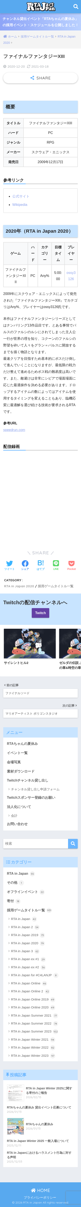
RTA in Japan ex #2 (28, 967)
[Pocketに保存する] (71, 566)
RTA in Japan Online (29, 983)
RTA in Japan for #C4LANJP (35, 975)
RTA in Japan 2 (25, 927)
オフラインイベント (26, 892)
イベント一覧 (17, 753)
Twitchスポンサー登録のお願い (31, 797)
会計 (14, 815)
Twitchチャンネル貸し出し (27, 780)
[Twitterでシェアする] (9, 566)
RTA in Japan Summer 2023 (34, 1031)
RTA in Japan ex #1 (28, 959)
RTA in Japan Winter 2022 (33, 1047)
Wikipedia (19, 204)
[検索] (73, 844)
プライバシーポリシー (40, 1197)
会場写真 (14, 762)
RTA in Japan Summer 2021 (34, 1015)
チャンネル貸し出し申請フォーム (35, 789)
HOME (40, 1190)
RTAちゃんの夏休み (22, 743)
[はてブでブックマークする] (40, 566)
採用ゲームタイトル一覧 (55, 586)
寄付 (14, 901)
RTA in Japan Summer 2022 (34, 1023)
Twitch (40, 613)
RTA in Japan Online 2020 (33, 1007)
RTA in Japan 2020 (19, 586)
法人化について (19, 807)
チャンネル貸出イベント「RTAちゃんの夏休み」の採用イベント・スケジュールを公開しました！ (41, 22)
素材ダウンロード (21, 771)
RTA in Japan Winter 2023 (33, 1055)
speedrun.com (14, 430)
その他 (15, 882)
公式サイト (21, 196)
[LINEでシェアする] (56, 566)
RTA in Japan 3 (25, 951)
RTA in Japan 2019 (28, 935)
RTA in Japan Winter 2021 (33, 1039)
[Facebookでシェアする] (25, 566)
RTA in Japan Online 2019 (33, 999)
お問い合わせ (17, 824)
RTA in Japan (21, 873)
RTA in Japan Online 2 (30, 991)
